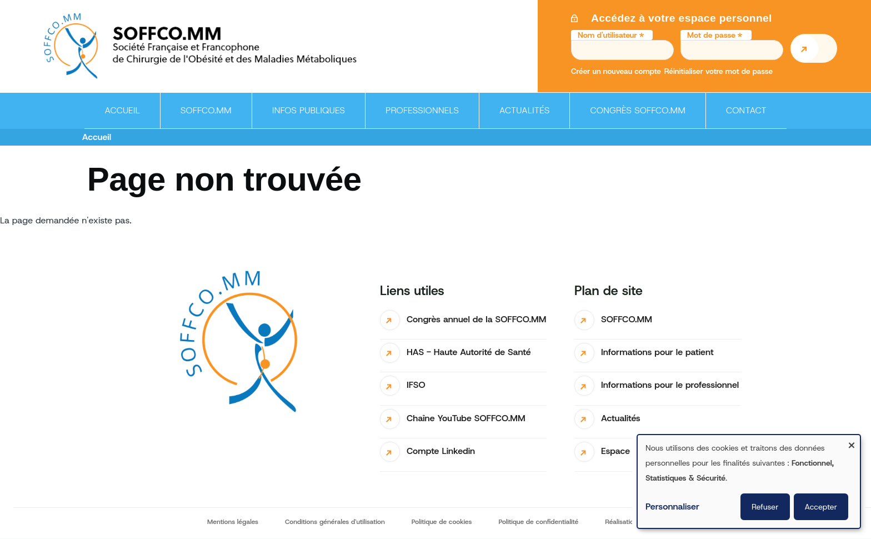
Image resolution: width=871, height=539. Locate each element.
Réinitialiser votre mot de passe (718, 71)
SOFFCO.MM (626, 319)
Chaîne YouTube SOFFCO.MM (466, 418)
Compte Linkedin (441, 451)
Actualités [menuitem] (524, 110)
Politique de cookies (442, 521)
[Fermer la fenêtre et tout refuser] (851, 442)
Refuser (765, 507)
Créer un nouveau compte (616, 71)
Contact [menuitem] (746, 110)
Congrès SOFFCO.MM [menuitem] (637, 110)
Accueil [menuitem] (122, 110)
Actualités (620, 418)
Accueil (96, 137)
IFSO (416, 385)
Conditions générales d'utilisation (335, 521)
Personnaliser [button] (672, 506)
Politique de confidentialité (538, 521)
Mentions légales (232, 521)
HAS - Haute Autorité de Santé (469, 352)
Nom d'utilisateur (607, 35)
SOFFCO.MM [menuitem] (203, 116)
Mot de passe (711, 35)
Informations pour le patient (657, 352)
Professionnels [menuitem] (419, 116)
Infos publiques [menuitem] (305, 116)
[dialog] (749, 481)
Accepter (821, 507)
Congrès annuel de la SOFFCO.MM (476, 319)
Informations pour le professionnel (670, 385)
